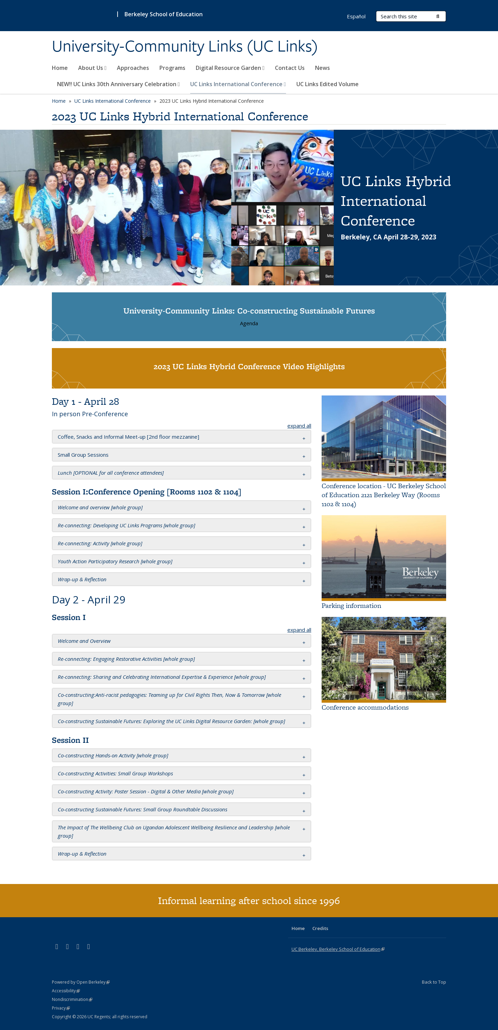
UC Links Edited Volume (327, 84)
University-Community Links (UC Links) (185, 46)
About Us (92, 68)
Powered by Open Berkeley (81, 982)
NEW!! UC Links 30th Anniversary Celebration (118, 84)
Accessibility (66, 991)
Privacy (61, 1008)
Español (356, 16)
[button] (128, 436)
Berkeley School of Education (163, 14)
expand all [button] (299, 425)
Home (60, 68)
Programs (172, 68)
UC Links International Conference (238, 84)
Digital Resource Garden (230, 68)
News (322, 68)
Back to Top (434, 982)
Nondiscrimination (72, 999)
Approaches (133, 68)
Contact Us (290, 68)
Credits (320, 928)
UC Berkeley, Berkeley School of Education (338, 949)
